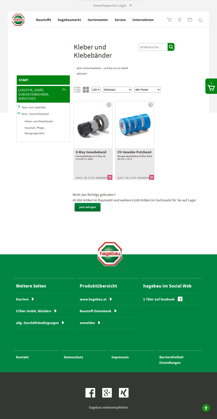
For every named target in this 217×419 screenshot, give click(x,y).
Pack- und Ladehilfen (34, 107)
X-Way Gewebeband (91, 152)
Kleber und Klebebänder (39, 121)
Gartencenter (98, 19)
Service (120, 19)
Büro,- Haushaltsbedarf (35, 114)
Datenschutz (73, 357)
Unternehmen (143, 19)
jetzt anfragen (87, 207)
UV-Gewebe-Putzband (134, 152)
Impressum (120, 357)
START (24, 80)
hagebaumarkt (69, 19)
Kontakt (22, 357)
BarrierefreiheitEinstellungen (171, 360)
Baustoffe (43, 19)
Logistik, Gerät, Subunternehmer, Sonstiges (33, 94)
